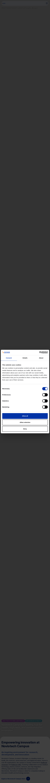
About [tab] (41, 358)
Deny (25, 429)
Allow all (25, 416)
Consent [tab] (9, 358)
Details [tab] (25, 358)
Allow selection (25, 422)
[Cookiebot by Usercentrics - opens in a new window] (39, 352)
